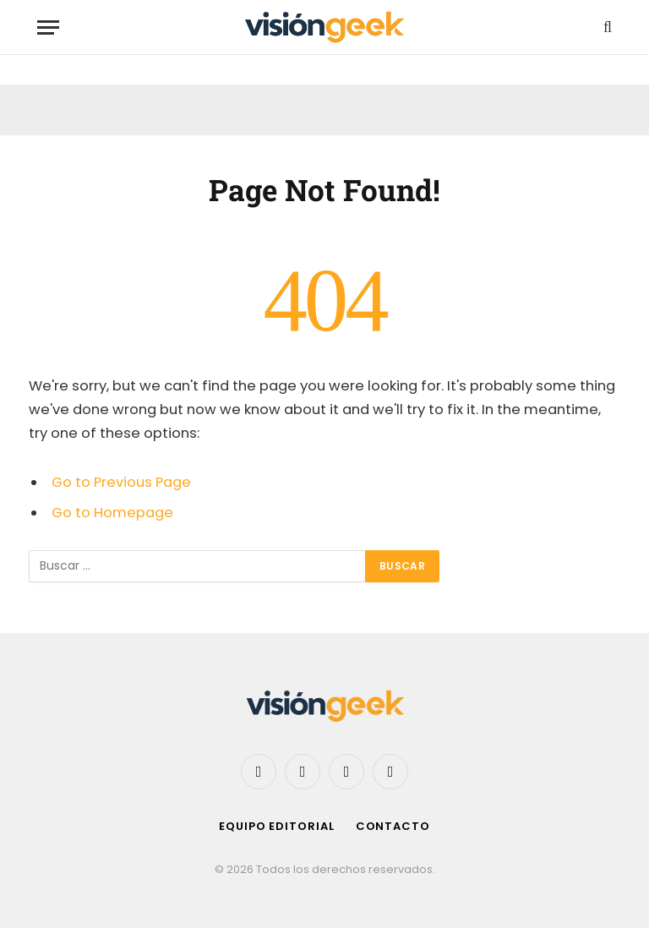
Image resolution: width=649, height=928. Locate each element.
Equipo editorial (277, 826)
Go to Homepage (112, 512)
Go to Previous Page (121, 482)
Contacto (393, 826)
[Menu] (48, 27)
